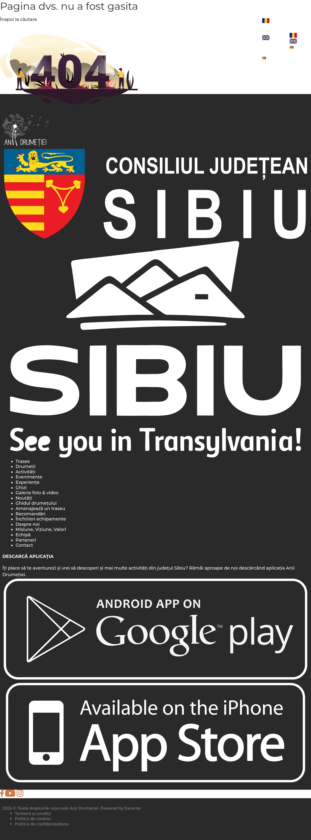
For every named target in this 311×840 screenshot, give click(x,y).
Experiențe (28, 482)
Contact (24, 545)
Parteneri (26, 540)
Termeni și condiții (33, 813)
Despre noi (20, 41)
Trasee (48, 41)
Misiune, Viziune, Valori (41, 529)
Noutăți (246, 41)
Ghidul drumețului (36, 503)
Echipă (23, 534)
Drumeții (73, 41)
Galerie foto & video (37, 492)
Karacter (132, 808)
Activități (101, 41)
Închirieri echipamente (41, 519)
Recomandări (30, 514)
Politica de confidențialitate (42, 824)
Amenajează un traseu (40, 508)
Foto (224, 41)
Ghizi (21, 487)
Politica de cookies (33, 818)
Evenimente (197, 41)
